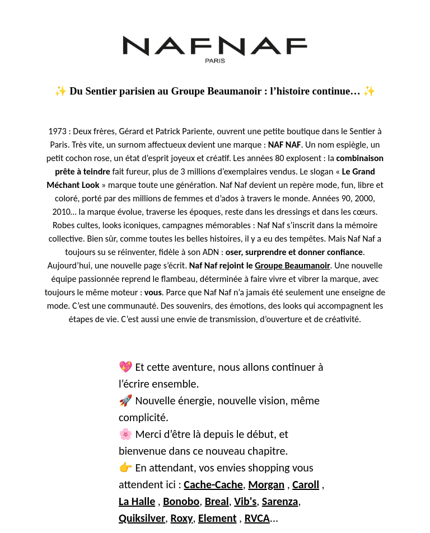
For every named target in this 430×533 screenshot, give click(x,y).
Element (217, 518)
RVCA (257, 518)
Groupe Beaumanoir (292, 265)
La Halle (137, 501)
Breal (217, 501)
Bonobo (181, 501)
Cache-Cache (213, 484)
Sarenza (280, 501)
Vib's (245, 501)
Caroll (305, 484)
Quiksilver (142, 518)
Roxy (182, 518)
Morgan (266, 484)
